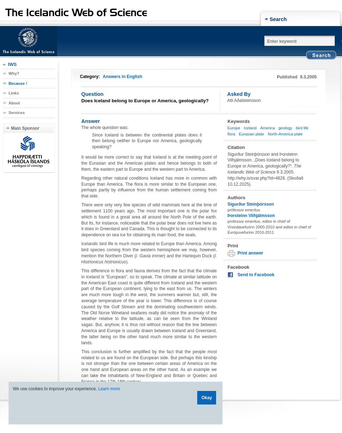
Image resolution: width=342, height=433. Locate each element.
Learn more (109, 388)
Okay (206, 397)
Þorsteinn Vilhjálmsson (251, 215)
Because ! (18, 83)
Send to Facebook (256, 274)
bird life (302, 128)
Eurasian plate (251, 134)
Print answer (250, 253)
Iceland (250, 128)
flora (231, 134)
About (14, 103)
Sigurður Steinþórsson (251, 204)
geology (285, 128)
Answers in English (122, 76)
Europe (234, 128)
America (267, 128)
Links (14, 93)
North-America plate (285, 134)
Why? (14, 73)
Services (17, 112)
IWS (12, 64)
